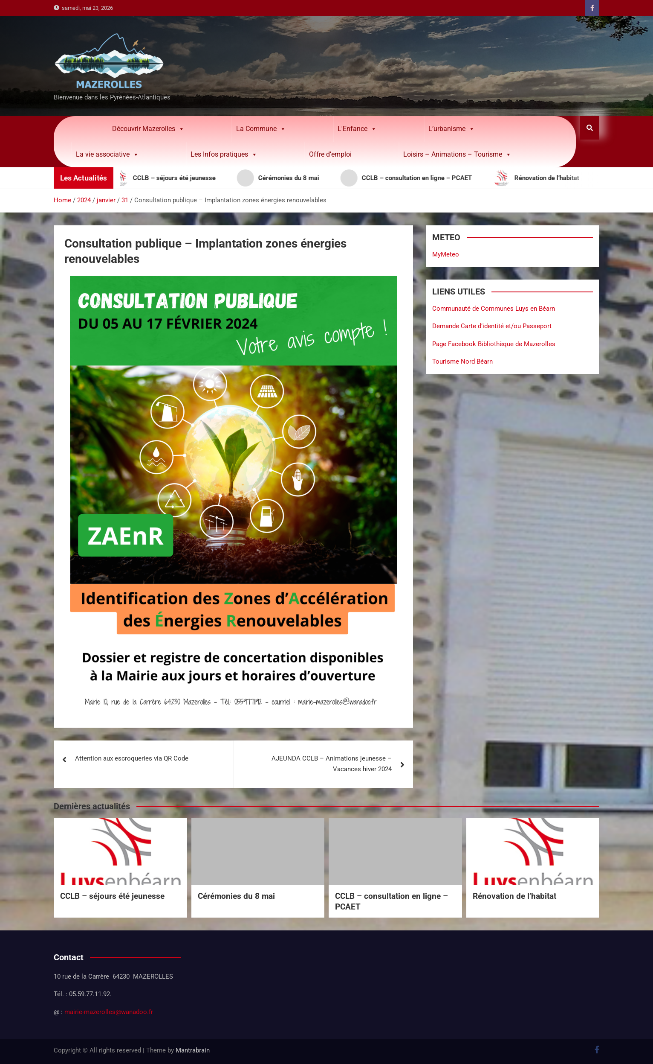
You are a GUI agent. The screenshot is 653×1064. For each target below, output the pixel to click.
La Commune (261, 129)
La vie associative (107, 154)
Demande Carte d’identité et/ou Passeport (492, 326)
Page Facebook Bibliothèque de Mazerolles (493, 344)
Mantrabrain (193, 1050)
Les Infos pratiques (224, 154)
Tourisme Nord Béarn (462, 361)
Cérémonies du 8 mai (236, 896)
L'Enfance (357, 129)
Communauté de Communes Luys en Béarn (493, 308)
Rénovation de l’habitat (514, 896)
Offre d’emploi (330, 154)
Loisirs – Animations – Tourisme (457, 154)
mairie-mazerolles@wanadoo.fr (108, 1012)
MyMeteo (445, 254)
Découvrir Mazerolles (148, 129)
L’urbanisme (451, 129)
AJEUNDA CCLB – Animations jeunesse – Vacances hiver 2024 (332, 764)
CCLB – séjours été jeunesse (112, 896)
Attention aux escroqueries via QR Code (131, 758)
